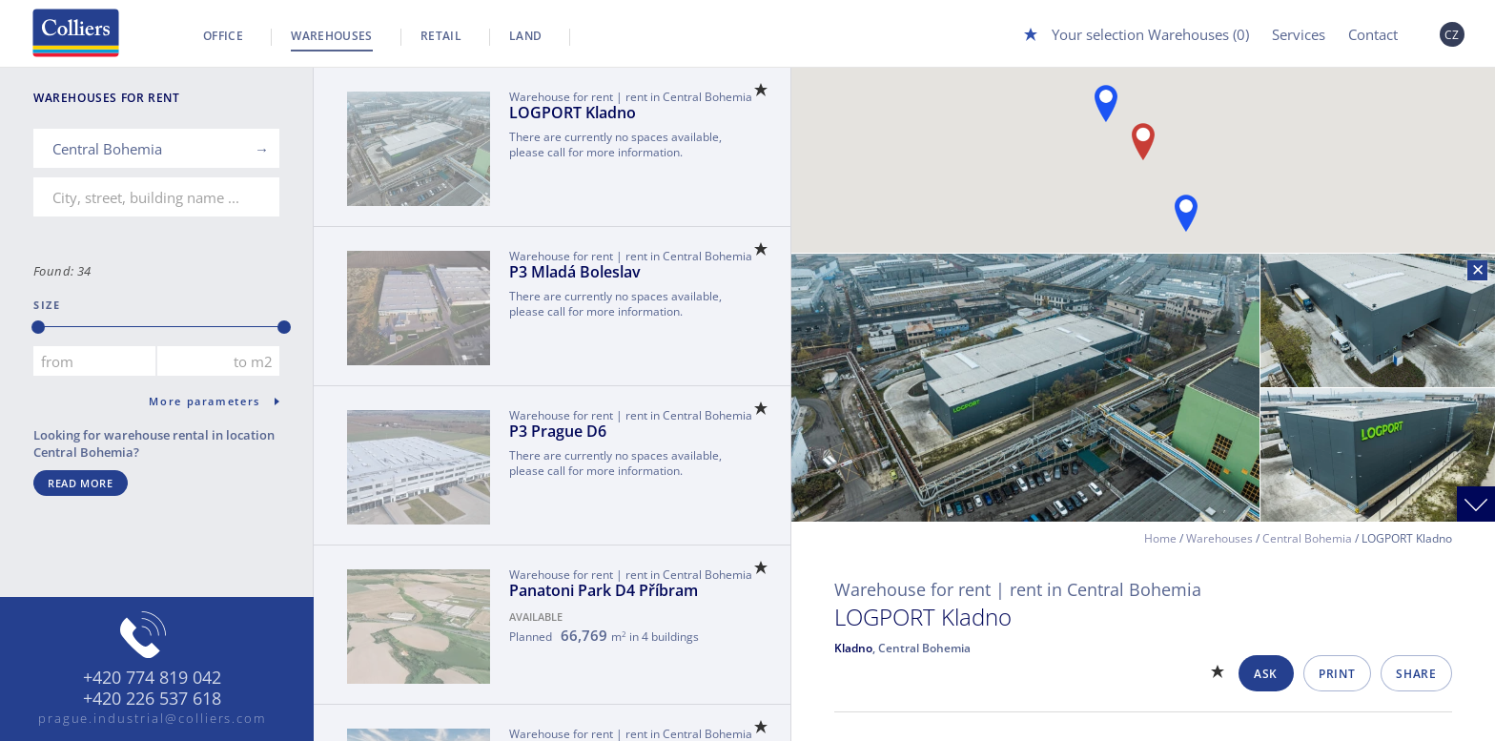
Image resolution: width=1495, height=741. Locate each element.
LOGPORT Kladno (572, 112)
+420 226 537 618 (152, 699)
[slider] (38, 327)
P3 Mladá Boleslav (575, 271)
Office (223, 36)
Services (1298, 34)
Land (525, 36)
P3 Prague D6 (557, 431)
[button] (1106, 103)
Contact (1373, 34)
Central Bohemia (1307, 538)
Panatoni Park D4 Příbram (603, 590)
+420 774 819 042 (152, 678)
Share (1416, 674)
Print (1337, 674)
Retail (440, 36)
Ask (1266, 674)
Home (1160, 538)
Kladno (853, 648)
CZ (1452, 35)
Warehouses (332, 36)
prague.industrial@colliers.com (152, 718)
